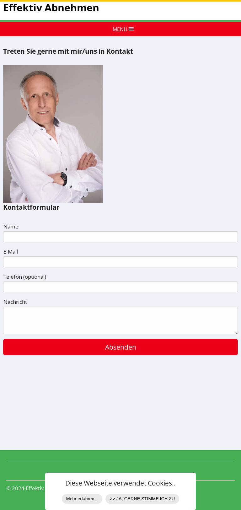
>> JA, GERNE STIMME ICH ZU (142, 498)
